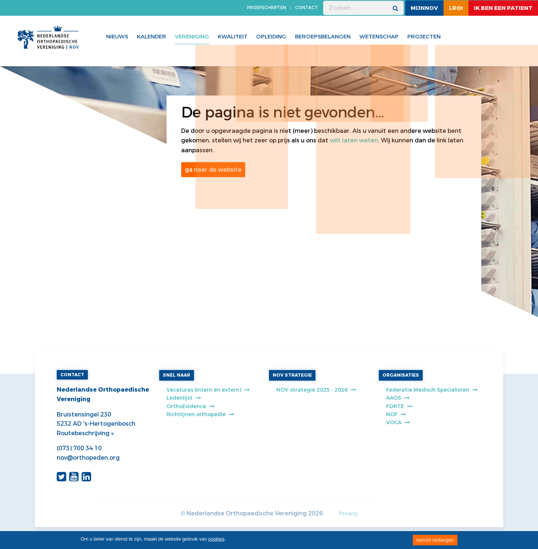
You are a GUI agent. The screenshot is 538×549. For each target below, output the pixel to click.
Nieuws (117, 36)
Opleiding (271, 36)
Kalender (151, 36)
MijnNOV (424, 8)
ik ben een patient (503, 8)
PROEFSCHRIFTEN (266, 8)
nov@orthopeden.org (88, 458)
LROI (456, 8)
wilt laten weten (354, 140)
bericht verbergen (434, 540)
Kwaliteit (232, 36)
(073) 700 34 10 (79, 448)
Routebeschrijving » (85, 433)
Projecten (424, 36)
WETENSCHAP (379, 36)
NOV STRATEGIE (292, 375)
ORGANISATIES (400, 375)
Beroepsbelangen (323, 36)
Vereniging (192, 36)
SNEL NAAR (176, 375)
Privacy (348, 513)
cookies (216, 539)
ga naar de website (213, 169)
